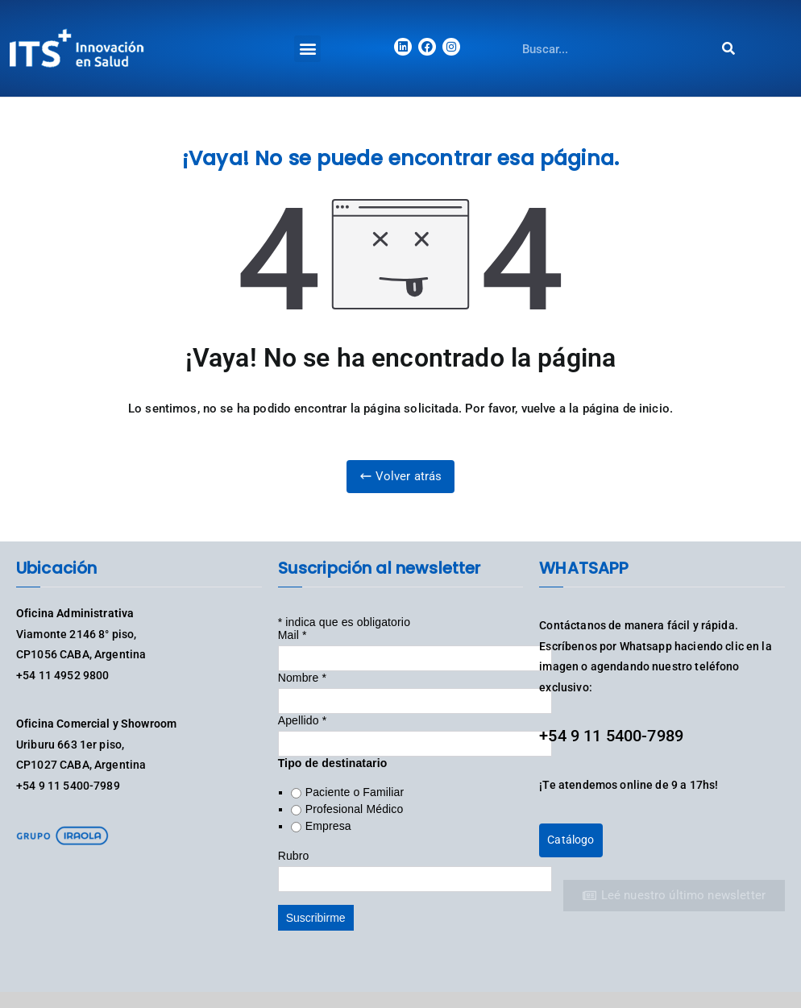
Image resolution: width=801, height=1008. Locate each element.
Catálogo (570, 839)
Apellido (302, 720)
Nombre (302, 677)
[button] (307, 48)
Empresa (328, 825)
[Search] (728, 48)
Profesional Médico (354, 809)
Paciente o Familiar (355, 792)
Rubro (293, 855)
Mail (292, 634)
